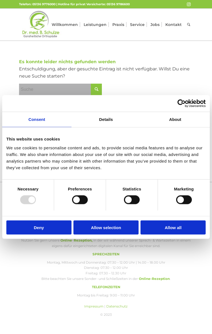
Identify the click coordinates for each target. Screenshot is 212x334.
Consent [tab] (36, 119)
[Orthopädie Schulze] (41, 25)
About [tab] (175, 119)
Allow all (173, 227)
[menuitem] (65, 25)
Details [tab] (106, 119)
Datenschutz (117, 306)
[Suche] (188, 25)
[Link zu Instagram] (189, 4)
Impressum (94, 306)
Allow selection (106, 227)
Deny (39, 227)
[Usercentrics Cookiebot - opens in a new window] (181, 103)
